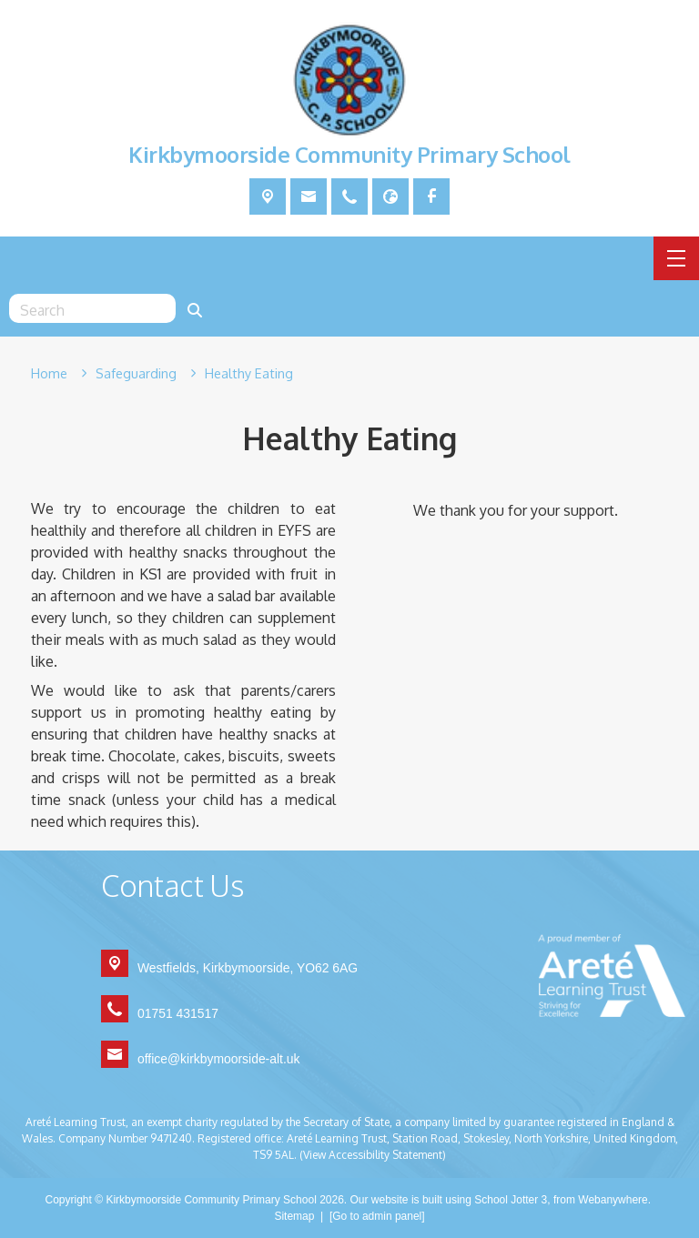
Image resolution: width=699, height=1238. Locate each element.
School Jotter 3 (510, 1199)
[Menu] (676, 258)
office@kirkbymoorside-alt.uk (218, 1059)
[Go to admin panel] (377, 1216)
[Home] (49, 374)
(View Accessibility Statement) (372, 1155)
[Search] (195, 308)
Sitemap (294, 1216)
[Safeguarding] (136, 374)
